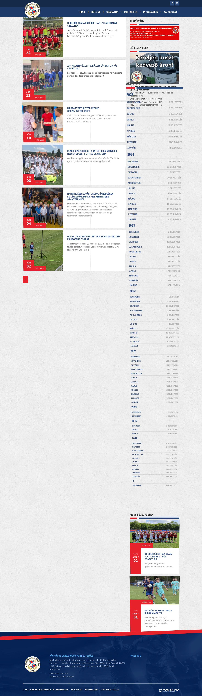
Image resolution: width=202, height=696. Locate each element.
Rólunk (96, 12)
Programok (150, 12)
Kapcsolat (170, 12)
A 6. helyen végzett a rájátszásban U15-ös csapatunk (92, 67)
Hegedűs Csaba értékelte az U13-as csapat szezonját (92, 24)
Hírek (82, 12)
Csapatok (112, 12)
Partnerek (130, 12)
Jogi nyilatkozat (110, 689)
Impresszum (92, 689)
